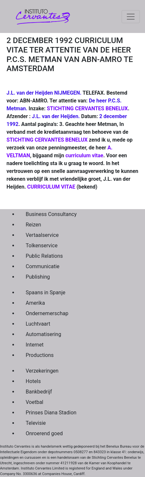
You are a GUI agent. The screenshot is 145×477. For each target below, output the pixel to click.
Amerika (35, 303)
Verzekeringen (42, 371)
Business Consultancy (51, 214)
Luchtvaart (38, 324)
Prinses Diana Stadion (51, 412)
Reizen (33, 225)
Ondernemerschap (47, 313)
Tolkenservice (42, 245)
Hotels (33, 381)
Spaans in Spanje (45, 292)
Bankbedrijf (39, 392)
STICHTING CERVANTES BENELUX (87, 108)
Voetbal (34, 402)
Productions (40, 355)
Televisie (36, 423)
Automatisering (43, 334)
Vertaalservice (42, 235)
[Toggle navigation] (131, 16)
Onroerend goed (44, 433)
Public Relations (44, 256)
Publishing (38, 277)
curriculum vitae (84, 155)
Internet (35, 345)
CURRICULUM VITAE (51, 187)
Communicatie (42, 266)
